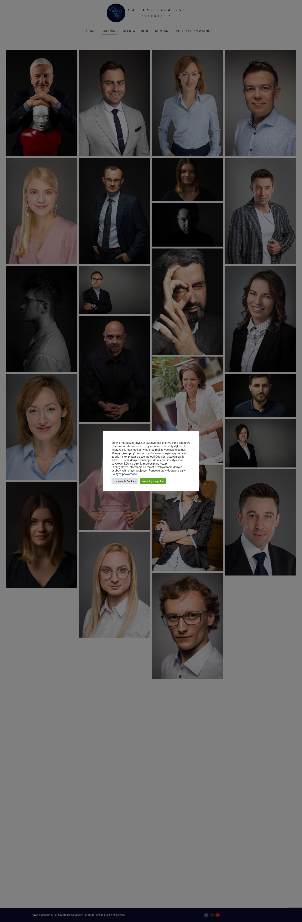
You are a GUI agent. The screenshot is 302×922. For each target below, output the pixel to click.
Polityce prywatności (125, 474)
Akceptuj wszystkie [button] (153, 481)
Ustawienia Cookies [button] (125, 481)
